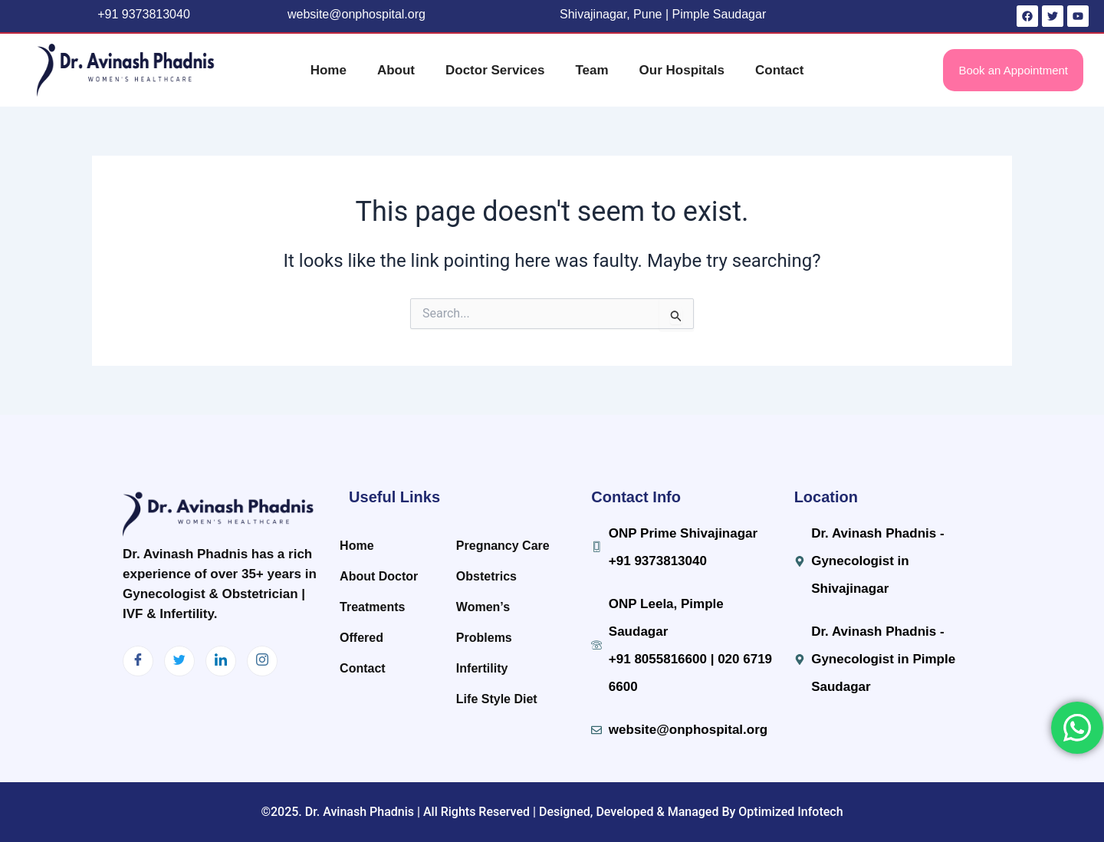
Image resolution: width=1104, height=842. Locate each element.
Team (591, 70)
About (396, 70)
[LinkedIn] (220, 661)
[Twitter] (179, 661)
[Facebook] (138, 661)
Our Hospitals (681, 70)
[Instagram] (262, 661)
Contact (779, 70)
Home (328, 70)
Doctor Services (494, 70)
